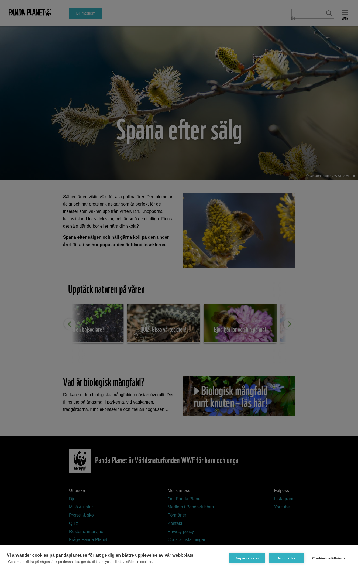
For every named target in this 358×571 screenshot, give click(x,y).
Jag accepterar (247, 558)
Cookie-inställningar (329, 558)
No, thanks (286, 558)
